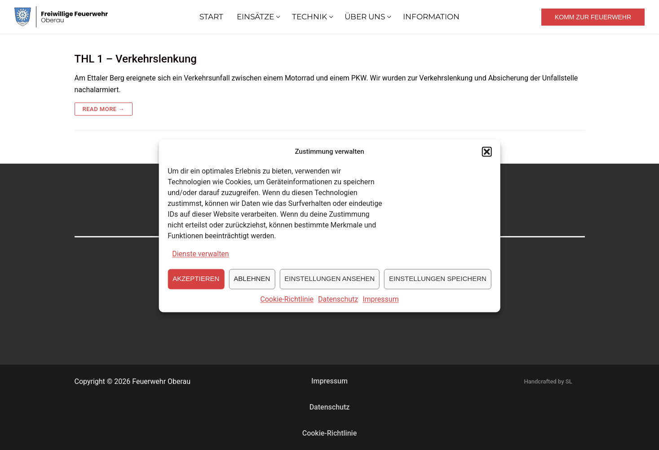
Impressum (381, 305)
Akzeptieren (195, 284)
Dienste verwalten (200, 259)
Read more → (103, 109)
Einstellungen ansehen (329, 284)
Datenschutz (338, 305)
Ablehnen (252, 284)
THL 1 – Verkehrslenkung (136, 59)
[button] (486, 157)
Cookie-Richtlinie (287, 305)
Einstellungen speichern (438, 284)
